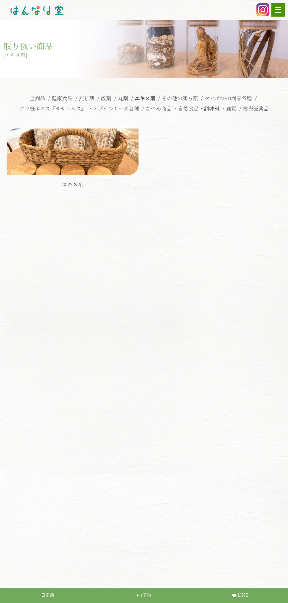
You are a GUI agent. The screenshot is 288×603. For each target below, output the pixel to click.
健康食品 (62, 98)
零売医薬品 (256, 108)
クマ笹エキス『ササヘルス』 (52, 108)
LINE (240, 595)
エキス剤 (145, 98)
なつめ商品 (158, 108)
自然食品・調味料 (199, 108)
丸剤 (123, 98)
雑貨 (231, 108)
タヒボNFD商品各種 (228, 98)
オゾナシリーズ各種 (116, 108)
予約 (144, 595)
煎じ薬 (86, 98)
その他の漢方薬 (180, 98)
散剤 (106, 98)
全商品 (37, 98)
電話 (48, 595)
